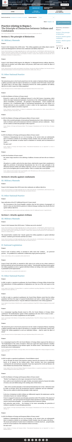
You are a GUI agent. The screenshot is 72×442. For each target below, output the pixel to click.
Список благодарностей (57, 2)
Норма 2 (50, 21)
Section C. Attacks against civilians (63, 41)
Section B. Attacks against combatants (63, 37)
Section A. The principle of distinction (63, 33)
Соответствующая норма (63, 23)
